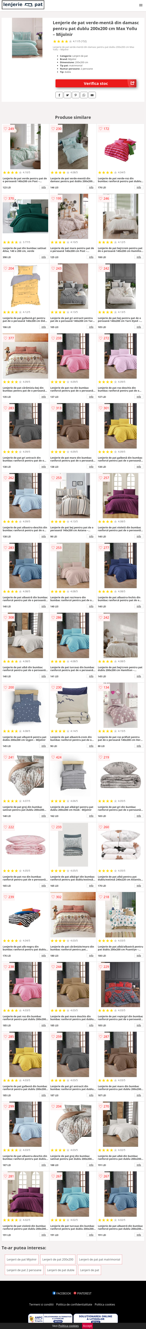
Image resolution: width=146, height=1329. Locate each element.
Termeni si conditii (41, 1304)
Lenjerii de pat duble (60, 1270)
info (44, 187)
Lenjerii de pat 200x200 (57, 1259)
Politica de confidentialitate (74, 1304)
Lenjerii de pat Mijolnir (22, 1259)
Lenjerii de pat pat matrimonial (99, 1259)
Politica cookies (105, 1304)
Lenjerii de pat (89, 1270)
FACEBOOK (62, 1293)
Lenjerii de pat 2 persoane (24, 1270)
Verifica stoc (110, 83)
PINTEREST (82, 1293)
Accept (87, 1326)
